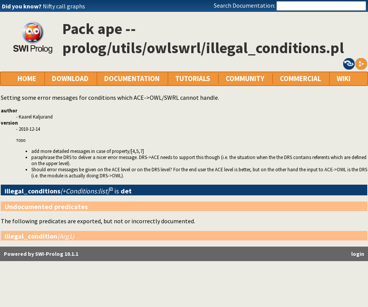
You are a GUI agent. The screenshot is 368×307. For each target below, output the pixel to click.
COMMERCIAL (300, 78)
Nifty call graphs (64, 6)
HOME (27, 78)
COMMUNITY (245, 78)
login (357, 253)
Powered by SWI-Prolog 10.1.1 (41, 253)
